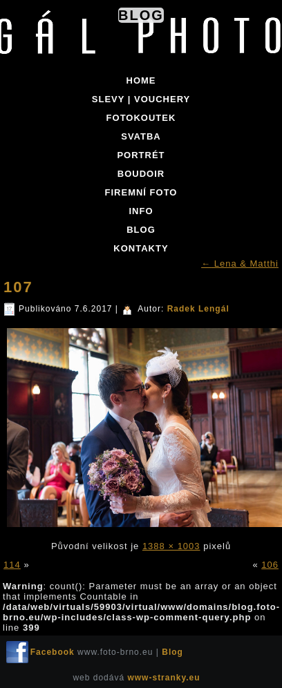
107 (18, 287)
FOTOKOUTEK (141, 118)
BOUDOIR (141, 174)
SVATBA (141, 136)
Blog (141, 15)
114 (12, 565)
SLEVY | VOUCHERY (141, 99)
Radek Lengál (198, 309)
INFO (141, 211)
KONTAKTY (140, 248)
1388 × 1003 (171, 546)
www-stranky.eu (163, 677)
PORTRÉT (140, 155)
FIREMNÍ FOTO (141, 192)
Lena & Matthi (240, 263)
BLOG (141, 229)
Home (141, 80)
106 (270, 565)
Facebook (52, 652)
